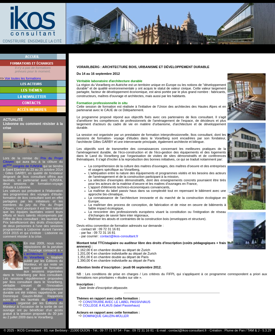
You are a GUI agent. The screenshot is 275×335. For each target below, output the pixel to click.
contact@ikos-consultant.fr (119, 236)
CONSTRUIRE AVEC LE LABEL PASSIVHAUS (116, 302)
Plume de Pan (235, 330)
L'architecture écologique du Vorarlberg (43, 255)
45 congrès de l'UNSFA (22, 166)
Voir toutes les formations (23, 78)
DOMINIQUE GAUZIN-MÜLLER (106, 316)
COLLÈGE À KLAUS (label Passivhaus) (111, 305)
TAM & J (253, 330)
